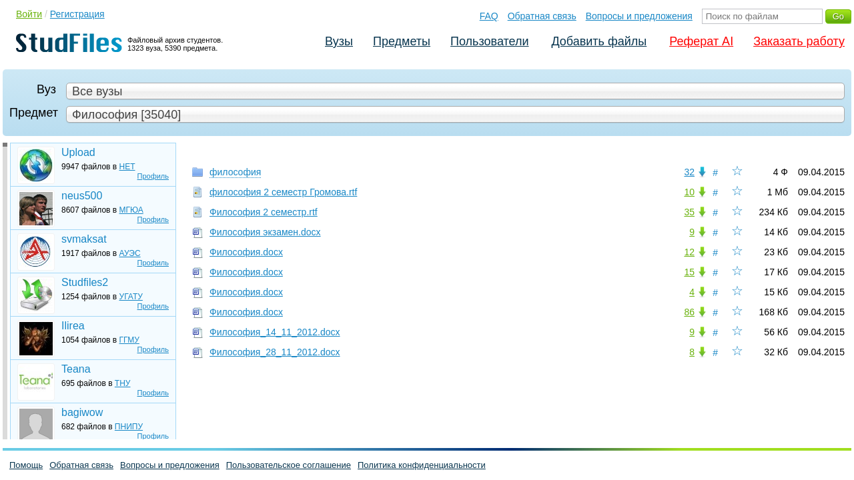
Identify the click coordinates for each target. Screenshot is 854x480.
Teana (76, 369)
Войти (29, 14)
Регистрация (77, 14)
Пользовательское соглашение (288, 465)
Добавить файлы (599, 41)
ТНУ (123, 383)
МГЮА (131, 210)
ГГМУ (129, 340)
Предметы (401, 41)
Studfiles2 (84, 282)
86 (689, 312)
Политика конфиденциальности (422, 465)
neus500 (81, 195)
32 (689, 172)
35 (689, 212)
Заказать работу (799, 41)
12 (689, 252)
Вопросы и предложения (639, 16)
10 (689, 192)
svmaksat (84, 239)
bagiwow (82, 412)
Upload (78, 152)
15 (689, 272)
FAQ (489, 16)
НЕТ (127, 166)
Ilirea (73, 325)
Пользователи (489, 41)
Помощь (26, 465)
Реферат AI (701, 41)
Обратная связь (542, 16)
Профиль (153, 176)
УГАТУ (131, 296)
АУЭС (130, 253)
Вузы (339, 41)
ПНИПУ (129, 426)
